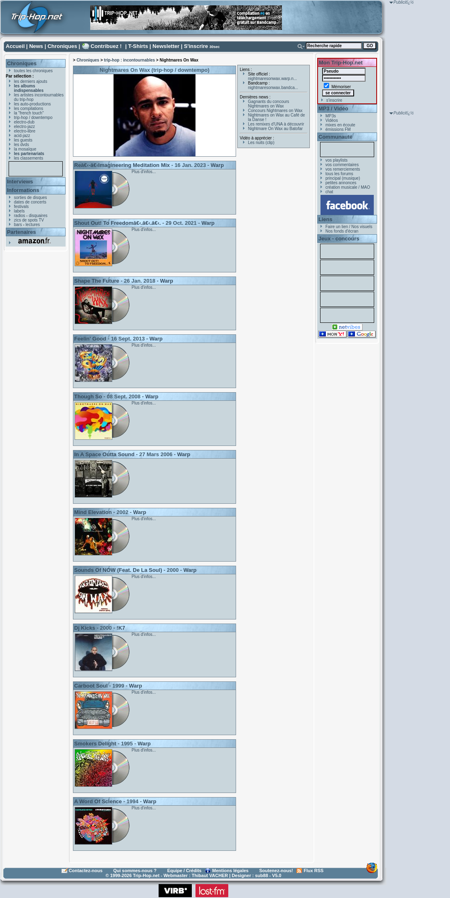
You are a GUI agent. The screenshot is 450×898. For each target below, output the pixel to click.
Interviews (20, 181)
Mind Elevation (93, 512)
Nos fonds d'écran (341, 231)
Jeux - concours (338, 238)
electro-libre (24, 131)
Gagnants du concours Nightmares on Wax (268, 103)
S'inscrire (196, 46)
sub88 (261, 875)
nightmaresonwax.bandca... (273, 87)
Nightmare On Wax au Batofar (275, 128)
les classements (28, 158)
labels (19, 211)
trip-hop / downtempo (33, 117)
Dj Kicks (84, 628)
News (36, 46)
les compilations (28, 108)
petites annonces (341, 183)
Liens (325, 219)
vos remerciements (342, 169)
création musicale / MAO (347, 187)
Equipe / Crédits (184, 870)
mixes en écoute (340, 125)
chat (329, 192)
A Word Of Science (98, 801)
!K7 (120, 628)
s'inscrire (334, 100)
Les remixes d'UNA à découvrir (276, 124)
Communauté (335, 137)
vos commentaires (342, 164)
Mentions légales (230, 870)
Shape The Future (96, 281)
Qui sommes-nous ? (135, 870)
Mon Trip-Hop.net (341, 62)
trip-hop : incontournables (129, 60)
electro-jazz (24, 126)
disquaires (38, 215)
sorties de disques (30, 197)
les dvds (21, 144)
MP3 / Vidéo (333, 108)
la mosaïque (25, 149)
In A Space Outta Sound (104, 454)
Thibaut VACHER (210, 875)
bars (18, 224)
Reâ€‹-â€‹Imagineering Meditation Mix (122, 165)
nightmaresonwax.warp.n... (272, 78)
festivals (21, 206)
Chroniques (62, 46)
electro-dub (24, 122)
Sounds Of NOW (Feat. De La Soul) (118, 570)
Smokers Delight (95, 743)
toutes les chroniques (33, 71)
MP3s (330, 116)
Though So (88, 396)
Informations (23, 190)
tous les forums (339, 173)
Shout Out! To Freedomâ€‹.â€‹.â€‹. (117, 223)
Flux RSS (313, 870)
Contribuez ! (106, 46)
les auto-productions (32, 104)
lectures (32, 224)
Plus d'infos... (144, 171)
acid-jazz (22, 135)
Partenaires (21, 232)
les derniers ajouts (30, 81)
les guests (23, 140)
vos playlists (336, 160)
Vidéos (331, 120)
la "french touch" (29, 113)
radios (19, 215)
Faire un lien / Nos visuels (349, 226)
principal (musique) (342, 178)
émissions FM (338, 129)
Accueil (15, 46)
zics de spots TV (29, 220)
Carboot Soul (91, 686)
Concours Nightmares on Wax (275, 110)
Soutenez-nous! (276, 870)
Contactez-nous (86, 870)
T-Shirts (138, 46)
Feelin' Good (90, 339)
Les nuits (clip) (261, 142)
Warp (217, 165)
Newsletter (166, 46)
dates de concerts (30, 202)
